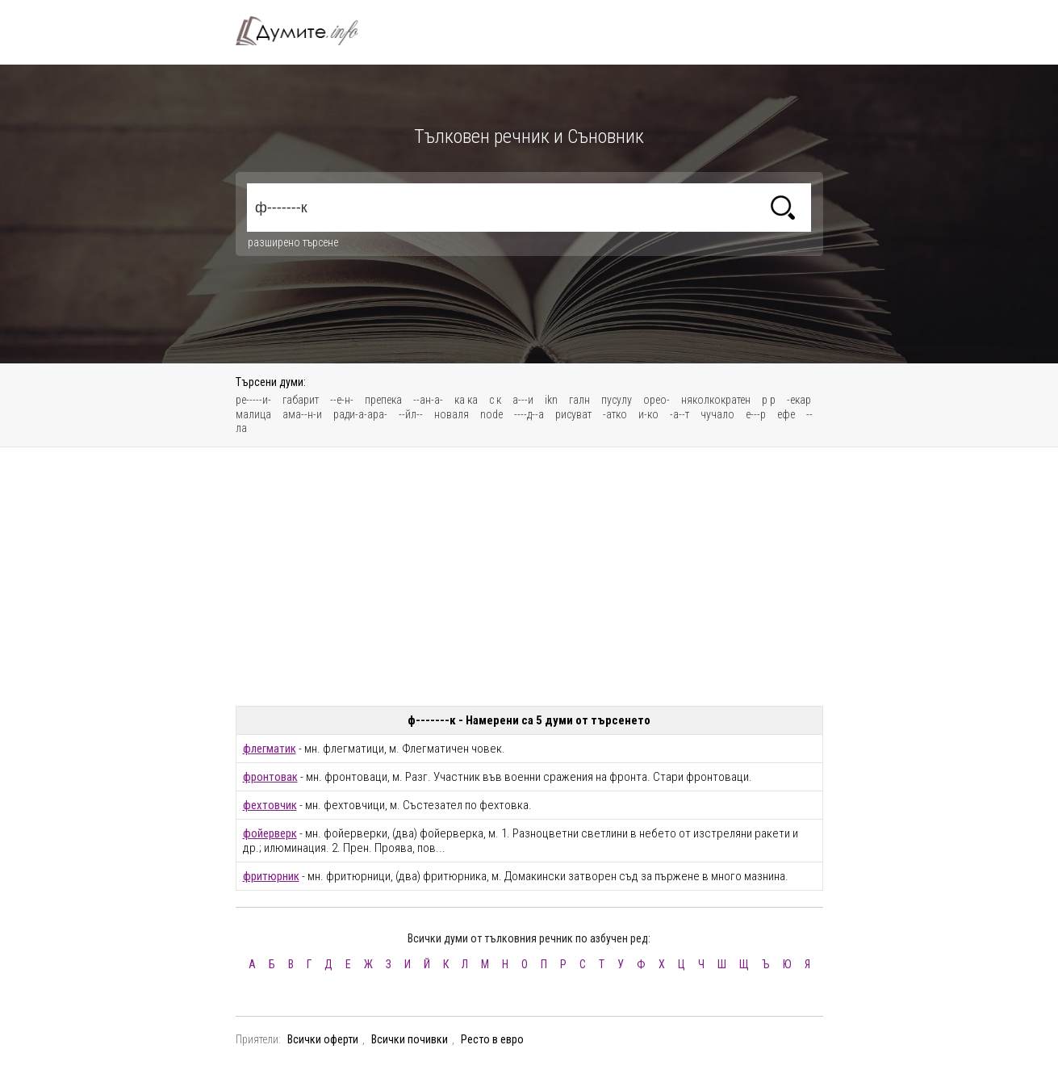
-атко (615, 414)
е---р (756, 414)
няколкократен (716, 399)
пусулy (616, 399)
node (491, 414)
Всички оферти (322, 1039)
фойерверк (270, 833)
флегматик (269, 748)
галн (579, 399)
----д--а (529, 414)
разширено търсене (293, 242)
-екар (799, 399)
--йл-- (411, 414)
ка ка (466, 399)
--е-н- (341, 399)
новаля (451, 414)
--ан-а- (428, 399)
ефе (786, 414)
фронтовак (270, 777)
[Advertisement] (529, 577)
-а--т (679, 414)
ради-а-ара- (360, 414)
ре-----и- (253, 399)
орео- (656, 399)
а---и (522, 399)
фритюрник (271, 876)
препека (383, 399)
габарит (300, 399)
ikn (551, 399)
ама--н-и (302, 414)
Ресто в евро (492, 1039)
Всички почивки (409, 1039)
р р (769, 399)
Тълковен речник (307, 30)
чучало (717, 414)
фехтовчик (270, 805)
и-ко (648, 414)
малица (253, 414)
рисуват (573, 414)
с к (495, 399)
